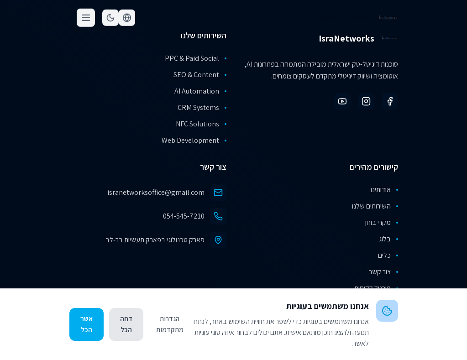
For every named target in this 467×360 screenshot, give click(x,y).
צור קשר (383, 272)
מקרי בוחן (381, 222)
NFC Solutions (201, 124)
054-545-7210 (184, 216)
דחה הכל (126, 324)
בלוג (388, 239)
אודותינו (384, 189)
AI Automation (200, 91)
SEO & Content (199, 74)
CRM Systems (202, 107)
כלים (388, 255)
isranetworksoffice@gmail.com (156, 192)
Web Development (194, 140)
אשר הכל (86, 324)
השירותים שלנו (375, 206)
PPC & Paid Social (195, 58)
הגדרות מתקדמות (170, 324)
